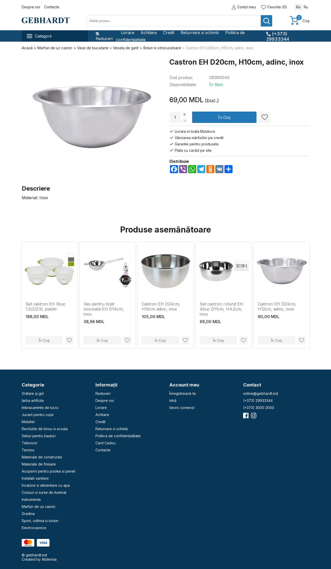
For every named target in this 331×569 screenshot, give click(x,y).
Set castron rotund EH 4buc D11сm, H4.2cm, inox (221, 309)
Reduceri (104, 36)
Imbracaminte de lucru (40, 407)
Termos (28, 450)
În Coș (224, 117)
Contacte (51, 7)
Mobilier (28, 422)
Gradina (28, 513)
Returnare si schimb (200, 32)
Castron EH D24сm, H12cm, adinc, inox (277, 306)
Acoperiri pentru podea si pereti (48, 471)
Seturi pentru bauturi (39, 436)
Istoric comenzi (181, 407)
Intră (172, 400)
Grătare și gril (33, 393)
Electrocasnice (34, 528)
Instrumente (31, 499)
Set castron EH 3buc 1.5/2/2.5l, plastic (46, 306)
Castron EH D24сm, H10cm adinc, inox (161, 306)
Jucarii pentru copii (38, 414)
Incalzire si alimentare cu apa (46, 485)
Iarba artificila (33, 400)
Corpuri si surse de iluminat (44, 492)
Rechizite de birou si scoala (45, 429)
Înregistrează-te (182, 393)
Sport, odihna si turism (40, 521)
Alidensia (49, 559)
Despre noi (31, 7)
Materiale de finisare (39, 464)
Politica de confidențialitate (118, 436)
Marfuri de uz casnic (39, 506)
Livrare (127, 32)
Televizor (30, 443)
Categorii (39, 36)
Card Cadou (105, 443)
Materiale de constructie (42, 457)
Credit (168, 32)
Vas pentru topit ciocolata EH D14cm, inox (104, 309)
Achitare (149, 32)
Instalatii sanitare (35, 478)
